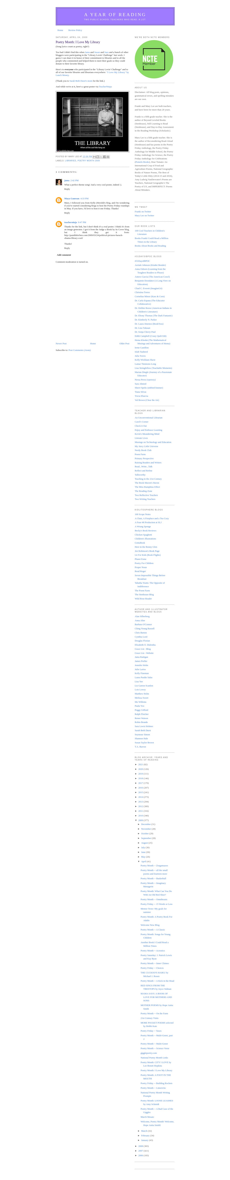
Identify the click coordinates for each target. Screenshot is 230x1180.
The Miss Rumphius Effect (147, 487)
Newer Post (61, 343)
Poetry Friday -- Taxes (151, 1030)
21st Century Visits (149, 1018)
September (146, 838)
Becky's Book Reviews (145, 530)
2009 (141, 820)
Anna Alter (140, 620)
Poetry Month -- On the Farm (154, 1013)
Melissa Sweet (141, 697)
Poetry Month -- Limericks (153, 1088)
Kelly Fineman (142, 673)
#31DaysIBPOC (142, 261)
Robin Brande (141, 722)
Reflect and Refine (143, 470)
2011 (141, 811)
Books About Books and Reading (150, 245)
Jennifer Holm (141, 665)
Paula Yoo (139, 705)
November (146, 828)
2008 (141, 1146)
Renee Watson (141, 718)
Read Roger (140, 571)
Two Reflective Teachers (146, 495)
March (144, 1131)
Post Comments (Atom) (80, 350)
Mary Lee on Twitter (144, 215)
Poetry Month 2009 (89, 161)
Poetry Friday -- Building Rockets (156, 1083)
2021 (141, 764)
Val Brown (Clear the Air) (147, 400)
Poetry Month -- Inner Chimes (155, 963)
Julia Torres (140, 355)
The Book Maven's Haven (147, 482)
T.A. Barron (140, 746)
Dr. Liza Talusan (142, 328)
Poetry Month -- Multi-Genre (154, 1043)
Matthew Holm (142, 693)
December (146, 824)
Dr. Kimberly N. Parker (146, 319)
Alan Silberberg (142, 616)
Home (60, 30)
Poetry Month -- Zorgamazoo (154, 865)
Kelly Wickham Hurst (145, 359)
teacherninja (70, 222)
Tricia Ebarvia (141, 396)
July (143, 847)
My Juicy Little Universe (146, 446)
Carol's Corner (141, 421)
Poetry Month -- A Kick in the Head (157, 980)
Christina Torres (142, 292)
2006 (141, 1155)
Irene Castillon (142, 347)
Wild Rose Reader (143, 598)
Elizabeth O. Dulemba (145, 644)
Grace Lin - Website (144, 653)
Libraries (70, 161)
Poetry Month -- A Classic (153, 929)
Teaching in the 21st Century (148, 478)
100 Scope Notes (143, 514)
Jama (87, 52)
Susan (97, 52)
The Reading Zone (143, 491)
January (145, 1140)
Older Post (124, 343)
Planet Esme (140, 559)
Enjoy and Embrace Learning (148, 430)
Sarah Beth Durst (143, 730)
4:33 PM (84, 198)
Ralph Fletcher (142, 714)
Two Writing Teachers (145, 499)
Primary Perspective (144, 458)
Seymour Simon (142, 734)
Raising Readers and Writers (148, 462)
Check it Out (141, 425)
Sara (106, 52)
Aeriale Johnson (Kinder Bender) (150, 265)
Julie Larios (140, 669)
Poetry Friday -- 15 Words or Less (156, 904)
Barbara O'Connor (143, 624)
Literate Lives (141, 438)
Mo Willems (140, 702)
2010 (141, 815)
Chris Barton (141, 632)
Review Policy (75, 30)
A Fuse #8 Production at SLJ (148, 522)
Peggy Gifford (141, 710)
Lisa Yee (139, 681)
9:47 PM (82, 222)
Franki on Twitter (143, 211)
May (143, 856)
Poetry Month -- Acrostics (153, 950)
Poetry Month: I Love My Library (156, 1070)
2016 (141, 787)
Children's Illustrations (145, 538)
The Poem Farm (142, 590)
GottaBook (140, 542)
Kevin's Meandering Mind (147, 434)
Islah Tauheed (141, 351)
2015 (141, 792)
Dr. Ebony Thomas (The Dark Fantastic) (153, 315)
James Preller (141, 661)
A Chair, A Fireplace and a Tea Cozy (152, 518)
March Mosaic (147, 1117)
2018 (141, 778)
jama (66, 180)
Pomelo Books (142, 162)
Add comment (64, 255)
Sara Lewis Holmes (144, 726)
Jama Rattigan (141, 657)
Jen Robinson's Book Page (147, 551)
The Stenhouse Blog (144, 594)
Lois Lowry (140, 689)
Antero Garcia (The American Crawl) (152, 276)
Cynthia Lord (141, 636)
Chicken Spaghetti (143, 534)
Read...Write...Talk (143, 466)
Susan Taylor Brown (144, 742)
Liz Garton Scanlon (144, 685)
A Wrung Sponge (143, 526)
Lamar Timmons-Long (145, 364)
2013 (141, 801)
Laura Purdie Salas (143, 677)
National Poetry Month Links (154, 1057)
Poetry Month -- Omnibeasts (154, 899)
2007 (141, 1150)
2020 (141, 769)
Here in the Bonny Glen (146, 547)
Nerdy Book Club (143, 450)
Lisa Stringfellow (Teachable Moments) (153, 368)
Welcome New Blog (150, 925)
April (144, 861)
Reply (67, 189)
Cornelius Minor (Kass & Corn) (150, 296)
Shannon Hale (141, 738)
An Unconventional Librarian (148, 417)
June (143, 852)
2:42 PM (74, 180)
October (145, 833)
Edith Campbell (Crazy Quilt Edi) (150, 336)
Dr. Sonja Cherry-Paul (145, 331)
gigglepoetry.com (149, 1053)
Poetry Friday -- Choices (152, 968)
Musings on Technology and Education (153, 442)
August (145, 842)
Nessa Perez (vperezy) (145, 379)
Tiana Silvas (140, 391)
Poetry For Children (144, 563)
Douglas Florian (142, 640)
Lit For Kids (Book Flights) (148, 555)
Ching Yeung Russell (144, 628)
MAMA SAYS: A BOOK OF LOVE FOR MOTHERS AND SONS (156, 997)
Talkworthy (140, 474)
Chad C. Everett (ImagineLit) (148, 288)
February (145, 1135)
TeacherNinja (105, 86)
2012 (141, 806)
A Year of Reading (115, 14)
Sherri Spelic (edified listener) (149, 387)
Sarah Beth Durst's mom (81, 80)
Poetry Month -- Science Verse (155, 1048)
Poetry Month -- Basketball (153, 878)
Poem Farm (140, 454)
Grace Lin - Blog (143, 649)
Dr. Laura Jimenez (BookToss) (149, 323)
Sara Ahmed (140, 383)
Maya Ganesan (71, 198)
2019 (141, 773)
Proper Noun (141, 567)
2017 (141, 783)
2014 (141, 797)
